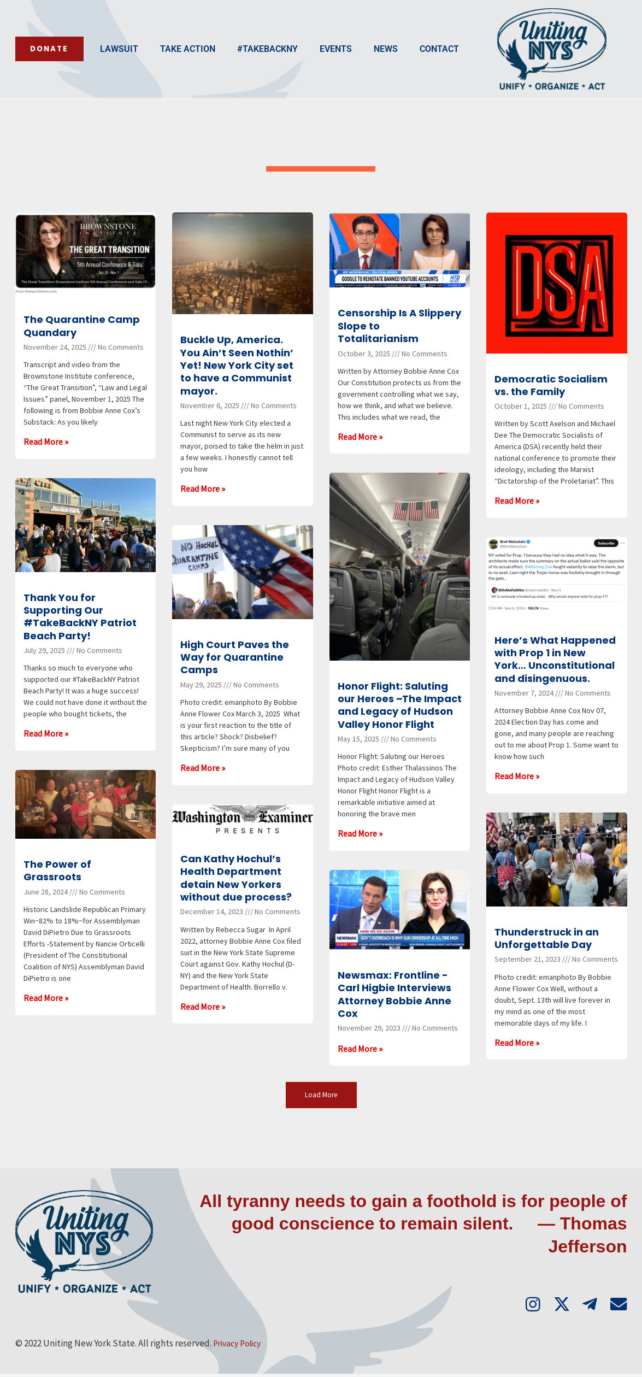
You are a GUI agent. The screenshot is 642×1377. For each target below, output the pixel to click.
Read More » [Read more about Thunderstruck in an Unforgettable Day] (516, 1042)
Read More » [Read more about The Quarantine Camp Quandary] (45, 441)
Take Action (108, 62)
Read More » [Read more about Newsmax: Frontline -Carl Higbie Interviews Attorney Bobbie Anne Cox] (360, 1048)
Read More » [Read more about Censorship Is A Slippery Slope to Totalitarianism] (360, 436)
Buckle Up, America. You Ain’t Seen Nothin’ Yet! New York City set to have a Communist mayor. (236, 365)
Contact (360, 62)
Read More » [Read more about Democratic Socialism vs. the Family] (516, 500)
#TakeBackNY (188, 62)
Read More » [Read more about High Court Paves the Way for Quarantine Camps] (202, 767)
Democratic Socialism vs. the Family (551, 385)
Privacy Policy (240, 1346)
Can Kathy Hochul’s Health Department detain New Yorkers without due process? (236, 878)
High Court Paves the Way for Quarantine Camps (234, 657)
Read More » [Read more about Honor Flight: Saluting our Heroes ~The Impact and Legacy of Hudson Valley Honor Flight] (360, 833)
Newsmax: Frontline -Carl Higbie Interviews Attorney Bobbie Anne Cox (394, 994)
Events (256, 62)
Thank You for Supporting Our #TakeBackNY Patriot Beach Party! (80, 617)
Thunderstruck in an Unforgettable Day (546, 938)
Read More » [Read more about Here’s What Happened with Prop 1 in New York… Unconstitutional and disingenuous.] (516, 775)
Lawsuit (40, 62)
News (307, 62)
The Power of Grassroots (57, 870)
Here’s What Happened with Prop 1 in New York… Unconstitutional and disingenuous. (555, 659)
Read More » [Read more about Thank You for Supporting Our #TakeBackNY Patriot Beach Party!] (45, 733)
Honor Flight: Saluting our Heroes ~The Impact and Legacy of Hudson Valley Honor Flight (400, 705)
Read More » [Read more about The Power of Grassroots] (45, 997)
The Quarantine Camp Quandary (81, 326)
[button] (321, 1095)
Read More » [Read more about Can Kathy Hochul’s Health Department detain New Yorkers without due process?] (202, 1006)
